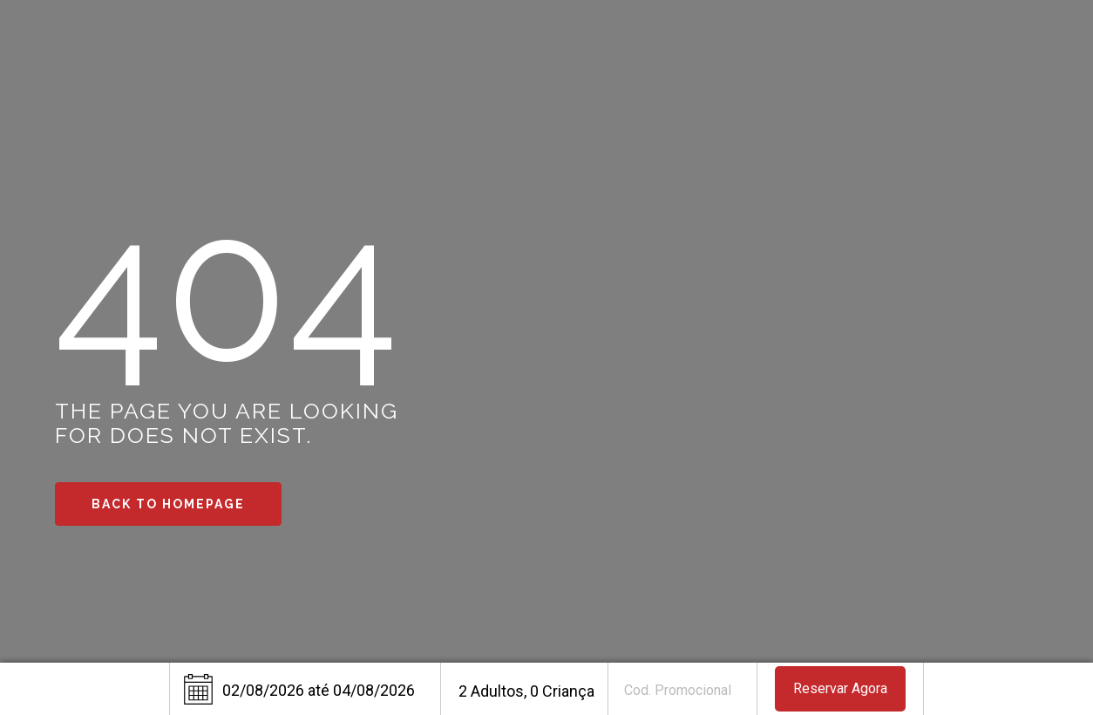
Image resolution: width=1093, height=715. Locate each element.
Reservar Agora (840, 688)
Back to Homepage (168, 504)
